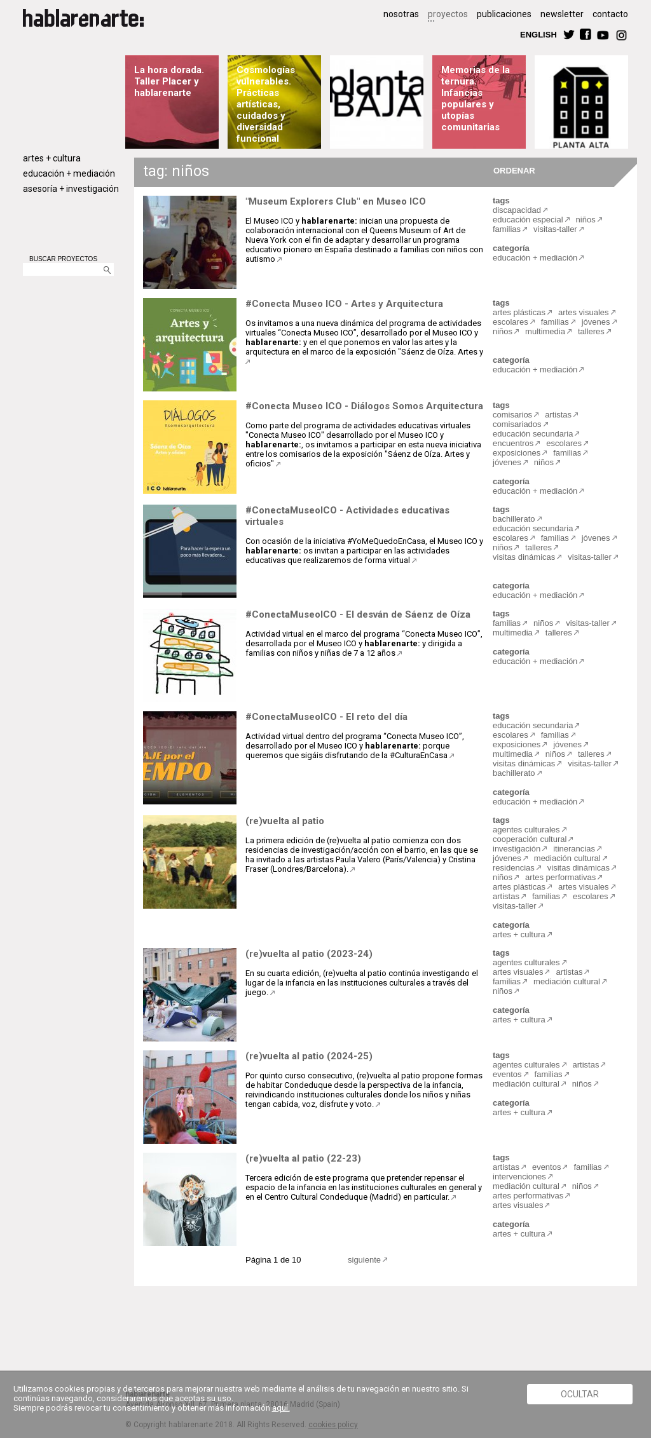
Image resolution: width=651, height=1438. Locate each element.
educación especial (528, 219)
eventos (507, 1074)
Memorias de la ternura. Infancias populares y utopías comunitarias (475, 98)
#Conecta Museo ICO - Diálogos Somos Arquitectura (364, 406)
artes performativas (560, 877)
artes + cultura (52, 158)
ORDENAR (512, 170)
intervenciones (519, 1176)
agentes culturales (526, 829)
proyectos (448, 14)
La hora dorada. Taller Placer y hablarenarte (169, 81)
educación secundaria (533, 433)
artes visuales (583, 312)
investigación (516, 848)
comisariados (517, 424)
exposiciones (516, 453)
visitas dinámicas (524, 557)
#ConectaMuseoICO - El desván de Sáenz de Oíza (357, 614)
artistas (558, 414)
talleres (591, 331)
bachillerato (514, 519)
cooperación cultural (529, 839)
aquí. (281, 1408)
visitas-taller (555, 229)
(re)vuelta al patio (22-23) (303, 1158)
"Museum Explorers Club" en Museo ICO (335, 201)
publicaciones (504, 14)
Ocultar (580, 1394)
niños (586, 219)
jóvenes (596, 322)
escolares (510, 322)
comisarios (512, 414)
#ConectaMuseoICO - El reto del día (326, 716)
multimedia (545, 331)
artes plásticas (519, 312)
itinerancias (574, 848)
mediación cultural (567, 858)
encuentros (513, 443)
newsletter (562, 14)
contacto (610, 14)
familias (507, 229)
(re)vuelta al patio (284, 821)
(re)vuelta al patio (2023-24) (309, 954)
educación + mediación (69, 173)
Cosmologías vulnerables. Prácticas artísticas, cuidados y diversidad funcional (265, 104)
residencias (514, 867)
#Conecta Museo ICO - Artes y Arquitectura (344, 303)
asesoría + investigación (71, 189)
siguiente (364, 1260)
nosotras (401, 14)
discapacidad (517, 210)
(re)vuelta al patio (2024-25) (309, 1056)
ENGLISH (538, 34)
